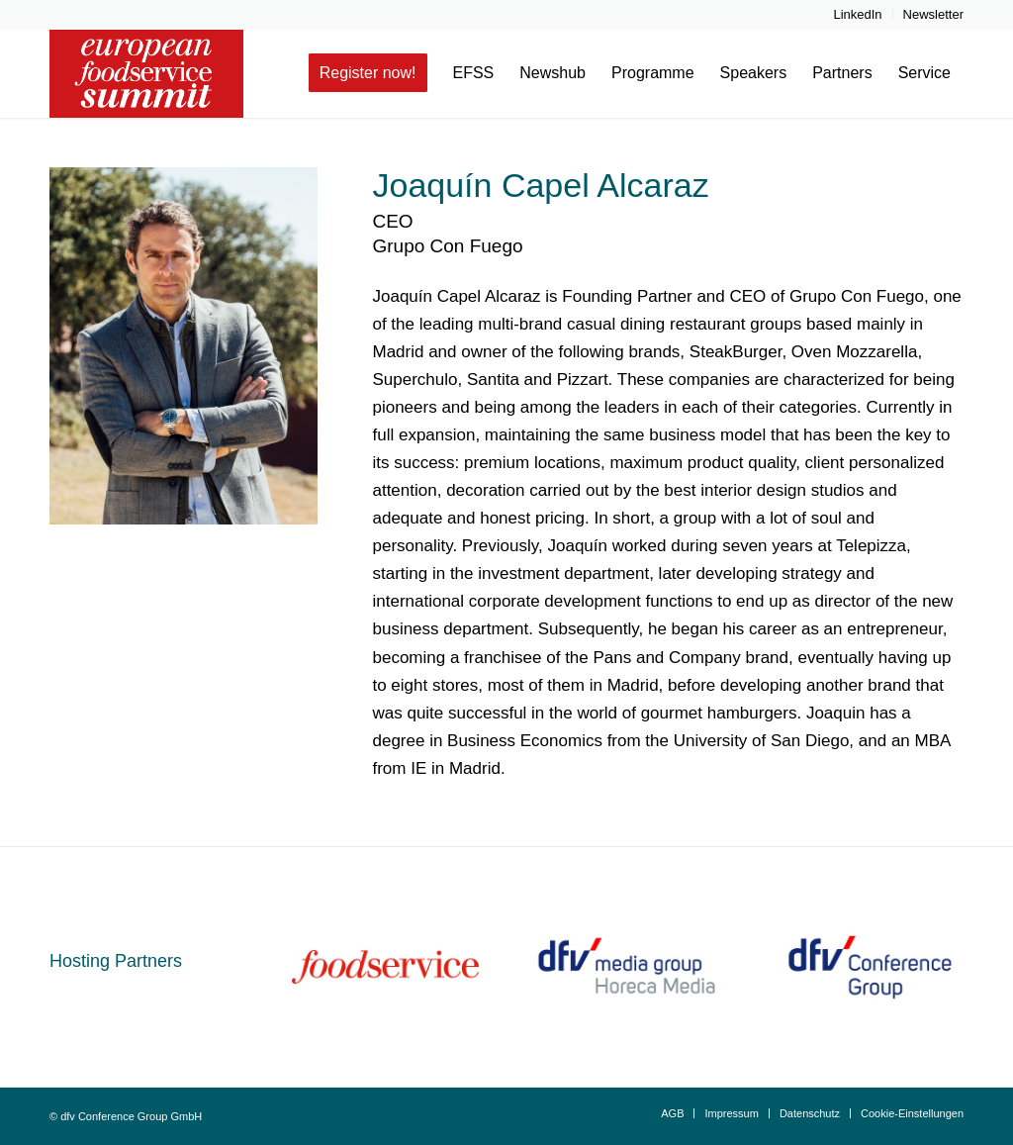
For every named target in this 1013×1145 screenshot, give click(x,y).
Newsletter (933, 14)
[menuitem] (857, 15)
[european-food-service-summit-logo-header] (146, 73)
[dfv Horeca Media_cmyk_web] (627, 967)
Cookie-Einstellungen (912, 1113)
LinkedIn (857, 14)
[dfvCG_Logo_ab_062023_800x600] (870, 967)
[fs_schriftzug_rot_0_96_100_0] (385, 967)
